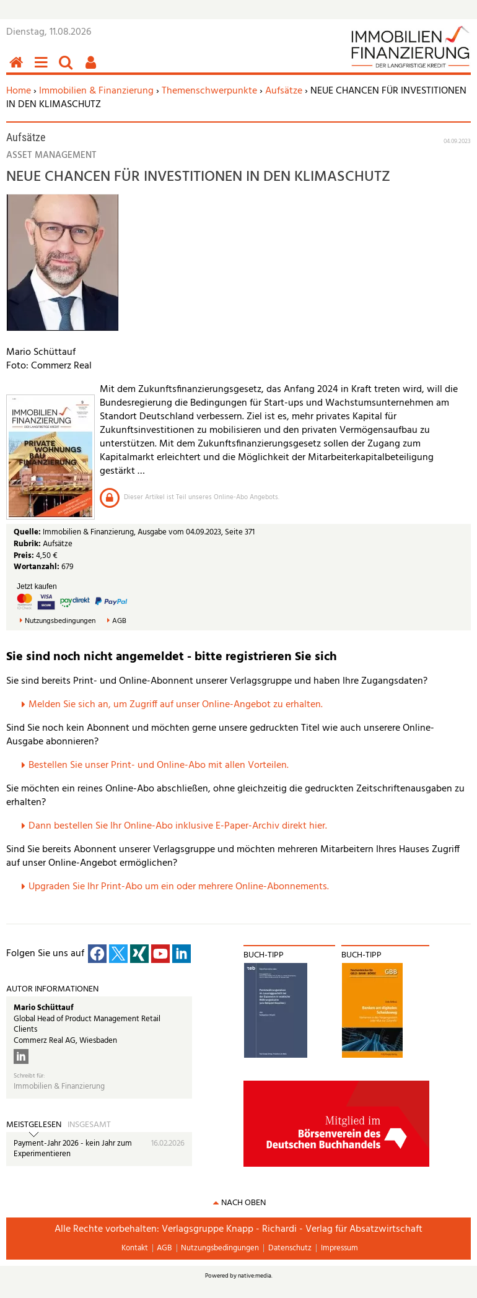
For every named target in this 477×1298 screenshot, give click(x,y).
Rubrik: (28, 544)
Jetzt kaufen (37, 586)
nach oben (243, 1203)
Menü (43, 69)
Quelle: (28, 532)
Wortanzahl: (36, 566)
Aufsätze (283, 91)
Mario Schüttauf (44, 1007)
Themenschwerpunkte (209, 91)
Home (18, 91)
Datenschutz (290, 1248)
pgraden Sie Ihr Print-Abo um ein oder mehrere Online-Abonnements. (182, 887)
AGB (119, 621)
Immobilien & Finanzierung (96, 91)
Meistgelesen (33, 1125)
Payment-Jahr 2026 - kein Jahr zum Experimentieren (73, 1149)
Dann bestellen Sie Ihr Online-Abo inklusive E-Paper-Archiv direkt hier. (177, 826)
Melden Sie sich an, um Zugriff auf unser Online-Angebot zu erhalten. (175, 705)
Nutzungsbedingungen (60, 621)
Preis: (24, 555)
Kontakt (134, 1248)
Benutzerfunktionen (93, 69)
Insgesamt (89, 1125)
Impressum (339, 1248)
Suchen (68, 69)
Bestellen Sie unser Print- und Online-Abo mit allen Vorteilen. (158, 765)
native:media (254, 1276)
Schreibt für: (29, 1076)
